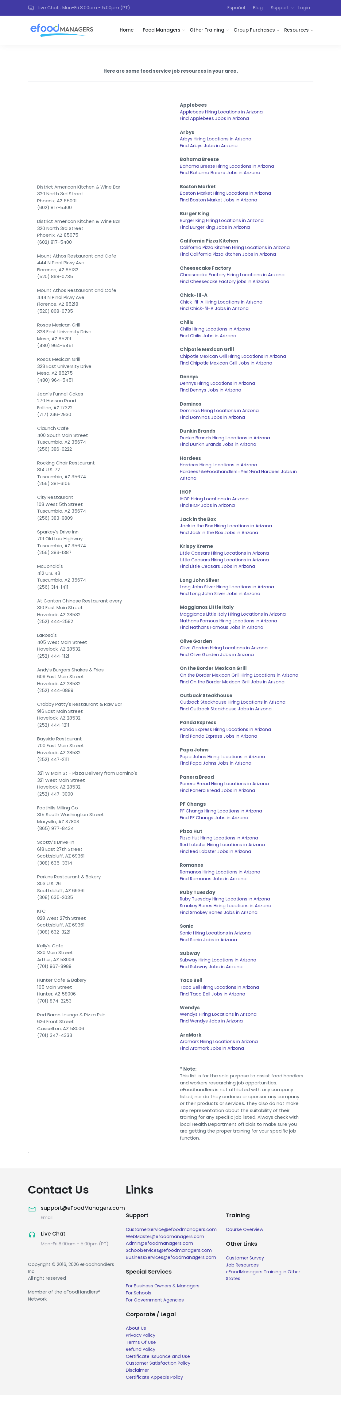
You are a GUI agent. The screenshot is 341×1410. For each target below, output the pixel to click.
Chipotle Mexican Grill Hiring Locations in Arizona (234, 361)
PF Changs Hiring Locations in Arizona (222, 823)
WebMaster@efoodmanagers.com (166, 1253)
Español (236, 8)
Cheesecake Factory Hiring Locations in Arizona (233, 278)
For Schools (139, 1309)
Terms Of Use (141, 1358)
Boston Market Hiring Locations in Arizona (226, 196)
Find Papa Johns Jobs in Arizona (216, 775)
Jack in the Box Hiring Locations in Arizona (226, 534)
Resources (296, 31)
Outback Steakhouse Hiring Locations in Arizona (234, 713)
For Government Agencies (155, 1316)
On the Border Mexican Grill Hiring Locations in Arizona (240, 685)
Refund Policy (141, 1365)
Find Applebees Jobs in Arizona (215, 120)
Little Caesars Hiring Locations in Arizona (225, 561)
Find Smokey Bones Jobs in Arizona (219, 927)
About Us (136, 1344)
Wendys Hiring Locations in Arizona (219, 1030)
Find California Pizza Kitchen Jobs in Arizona (229, 258)
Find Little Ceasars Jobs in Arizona (218, 575)
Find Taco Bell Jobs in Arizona (213, 1010)
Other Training (207, 31)
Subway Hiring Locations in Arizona (219, 975)
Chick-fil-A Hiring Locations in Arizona (222, 306)
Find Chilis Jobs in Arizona (208, 341)
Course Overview (248, 1246)
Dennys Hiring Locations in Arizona (218, 389)
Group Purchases (254, 31)
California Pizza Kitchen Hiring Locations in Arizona (236, 251)
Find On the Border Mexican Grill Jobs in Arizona (233, 692)
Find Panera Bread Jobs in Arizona (218, 803)
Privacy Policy (141, 1351)
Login (304, 8)
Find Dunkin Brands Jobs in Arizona (218, 451)
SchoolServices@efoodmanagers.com (170, 1267)
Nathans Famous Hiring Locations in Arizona (229, 630)
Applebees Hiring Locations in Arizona (222, 113)
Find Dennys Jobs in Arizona (211, 396)
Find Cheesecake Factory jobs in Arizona (225, 285)
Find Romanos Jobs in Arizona (213, 892)
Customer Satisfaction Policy (159, 1379)
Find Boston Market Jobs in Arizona (219, 203)
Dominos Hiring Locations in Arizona (220, 416)
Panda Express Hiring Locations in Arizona (226, 741)
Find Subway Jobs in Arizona (211, 982)
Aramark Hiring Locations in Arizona (219, 1058)
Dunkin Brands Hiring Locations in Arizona (225, 444)
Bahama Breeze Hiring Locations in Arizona (228, 168)
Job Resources (245, 1281)
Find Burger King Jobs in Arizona (215, 230)
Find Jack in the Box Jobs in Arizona (219, 540)
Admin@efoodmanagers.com (160, 1260)
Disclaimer (137, 1385)
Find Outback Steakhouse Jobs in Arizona (226, 720)
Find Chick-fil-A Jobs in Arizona (214, 313)
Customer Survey (248, 1274)
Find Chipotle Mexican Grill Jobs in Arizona (227, 368)
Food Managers (161, 31)
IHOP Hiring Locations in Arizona (215, 506)
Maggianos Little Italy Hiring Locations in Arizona (234, 623)
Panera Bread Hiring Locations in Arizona (225, 796)
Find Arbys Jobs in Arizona (209, 147)
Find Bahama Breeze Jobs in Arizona (221, 175)
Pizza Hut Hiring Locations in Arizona (220, 851)
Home (127, 31)
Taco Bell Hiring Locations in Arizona (220, 1003)
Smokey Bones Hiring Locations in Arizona (226, 920)
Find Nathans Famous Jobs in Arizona (222, 637)
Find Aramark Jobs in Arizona (212, 1065)
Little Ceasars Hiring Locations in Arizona (225, 568)
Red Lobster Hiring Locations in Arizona (223, 858)
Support (280, 8)
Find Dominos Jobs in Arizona (212, 423)
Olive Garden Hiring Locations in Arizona (224, 658)
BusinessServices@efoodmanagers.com (172, 1274)
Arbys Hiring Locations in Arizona (216, 140)
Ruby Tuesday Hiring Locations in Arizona (226, 913)
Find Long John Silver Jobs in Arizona (220, 603)
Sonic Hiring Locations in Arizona (216, 948)
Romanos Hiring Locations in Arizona (221, 885)
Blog (258, 8)
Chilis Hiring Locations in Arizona (215, 334)
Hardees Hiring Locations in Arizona (219, 471)
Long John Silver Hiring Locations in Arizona (228, 596)
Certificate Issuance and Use (159, 1372)
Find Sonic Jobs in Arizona (209, 954)
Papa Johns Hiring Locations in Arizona (223, 768)
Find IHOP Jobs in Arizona (208, 513)
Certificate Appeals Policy (155, 1392)
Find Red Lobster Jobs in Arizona (216, 865)
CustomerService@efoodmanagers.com (172, 1246)
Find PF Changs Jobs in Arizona (214, 830)
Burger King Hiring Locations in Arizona (222, 223)
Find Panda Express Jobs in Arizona (219, 747)
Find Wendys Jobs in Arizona (212, 1037)
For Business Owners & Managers (163, 1302)
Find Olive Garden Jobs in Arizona (217, 665)
